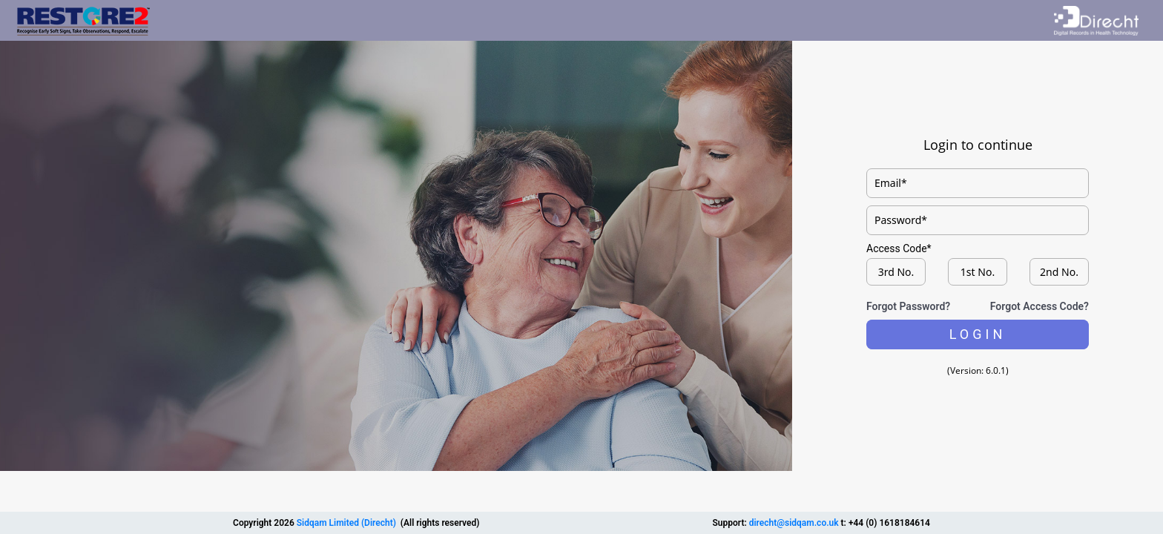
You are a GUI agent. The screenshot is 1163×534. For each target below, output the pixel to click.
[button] (977, 334)
